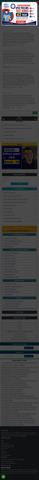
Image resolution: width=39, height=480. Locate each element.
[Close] (37, 2)
